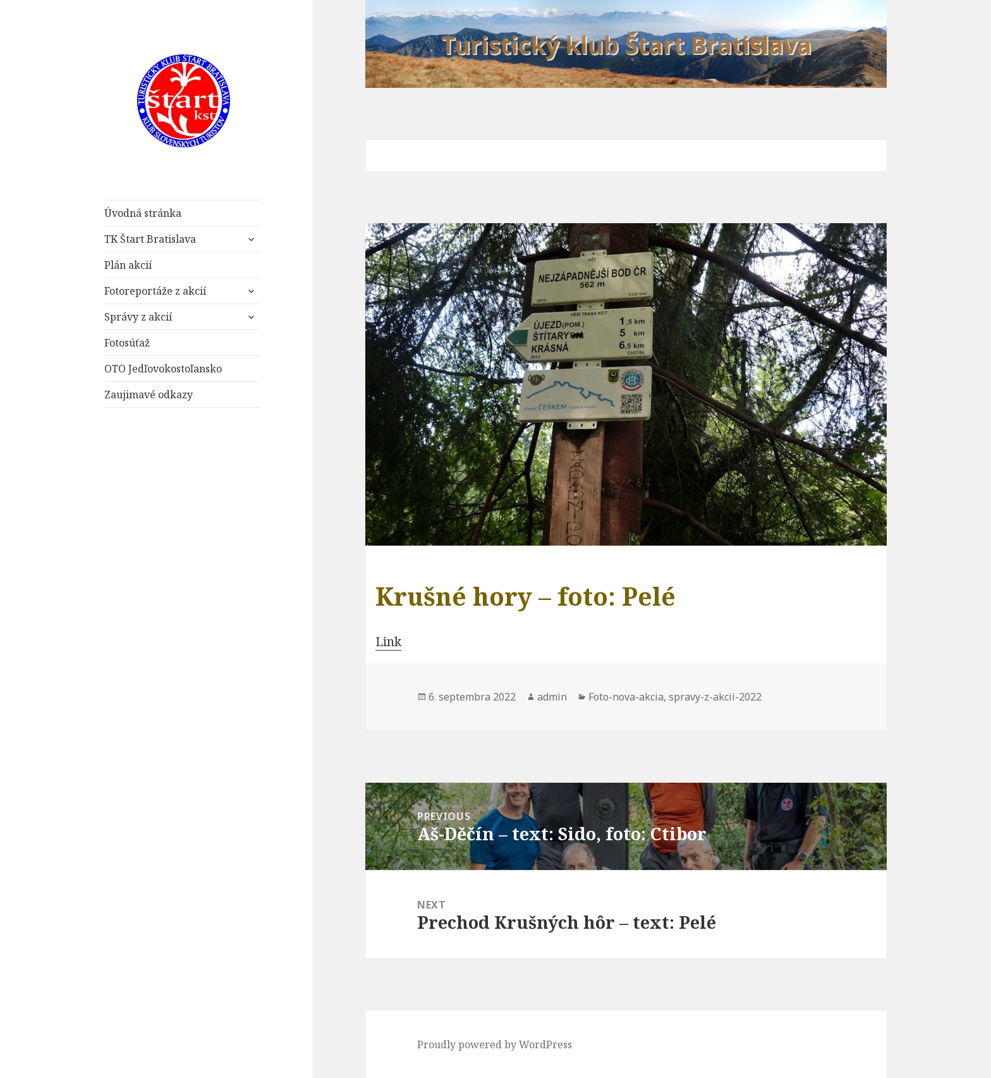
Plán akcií (128, 265)
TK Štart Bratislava (150, 239)
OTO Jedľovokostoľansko (163, 369)
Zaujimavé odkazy (148, 394)
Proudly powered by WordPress (494, 1044)
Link (388, 642)
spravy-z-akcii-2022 (715, 697)
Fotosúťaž (127, 343)
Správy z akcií (138, 317)
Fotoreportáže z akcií (155, 291)
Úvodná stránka (142, 213)
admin (552, 697)
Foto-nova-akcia (626, 697)
